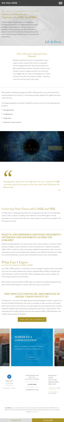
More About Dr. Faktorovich (32, 320)
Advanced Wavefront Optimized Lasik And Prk (26, 11)
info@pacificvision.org (32, 390)
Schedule (32, 357)
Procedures (9, 11)
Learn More (55, 148)
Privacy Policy (52, 384)
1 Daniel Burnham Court (32, 377)
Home (3, 11)
